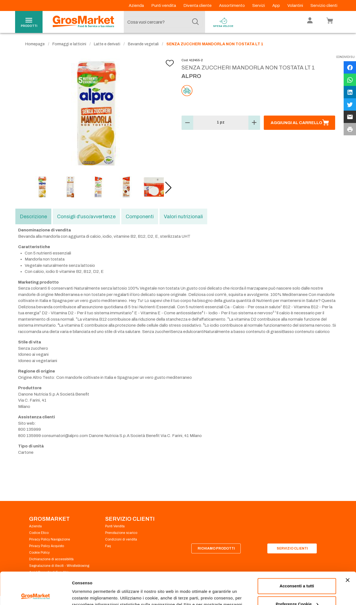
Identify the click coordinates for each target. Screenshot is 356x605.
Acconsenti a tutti (296, 553)
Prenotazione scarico (121, 533)
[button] (168, 188)
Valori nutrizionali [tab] (183, 216)
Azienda (137, 5)
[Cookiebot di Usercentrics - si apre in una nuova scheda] (36, 594)
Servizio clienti (323, 5)
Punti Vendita (115, 526)
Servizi (259, 5)
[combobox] (163, 21)
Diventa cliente (197, 5)
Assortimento (232, 5)
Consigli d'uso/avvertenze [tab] (86, 216)
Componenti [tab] (140, 216)
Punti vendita (164, 5)
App (276, 5)
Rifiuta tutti (297, 589)
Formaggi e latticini (69, 44)
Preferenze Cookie (90, 594)
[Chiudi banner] (347, 548)
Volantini (295, 5)
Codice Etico (39, 533)
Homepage (35, 44)
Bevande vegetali (143, 44)
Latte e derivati (107, 44)
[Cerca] (195, 22)
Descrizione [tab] (33, 216)
